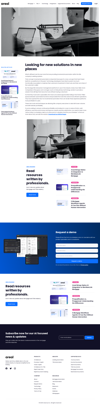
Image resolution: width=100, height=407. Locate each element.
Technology (45, 3)
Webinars (55, 391)
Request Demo (86, 3)
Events (54, 388)
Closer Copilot (38, 364)
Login (96, 3)
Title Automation (57, 362)
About (73, 3)
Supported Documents (64, 3)
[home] (5, 3)
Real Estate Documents (77, 372)
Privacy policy (84, 265)
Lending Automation (58, 360)
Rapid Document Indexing (41, 372)
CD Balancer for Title (39, 367)
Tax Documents (75, 360)
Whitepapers (55, 393)
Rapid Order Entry (38, 369)
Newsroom (55, 386)
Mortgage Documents (77, 369)
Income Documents (76, 362)
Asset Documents (76, 364)
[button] (31, 3)
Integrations (53, 3)
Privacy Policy (37, 388)
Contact (36, 381)
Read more (32, 195)
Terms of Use (37, 391)
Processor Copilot (39, 362)
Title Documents (75, 367)
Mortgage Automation (58, 379)
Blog (78, 3)
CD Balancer (37, 360)
